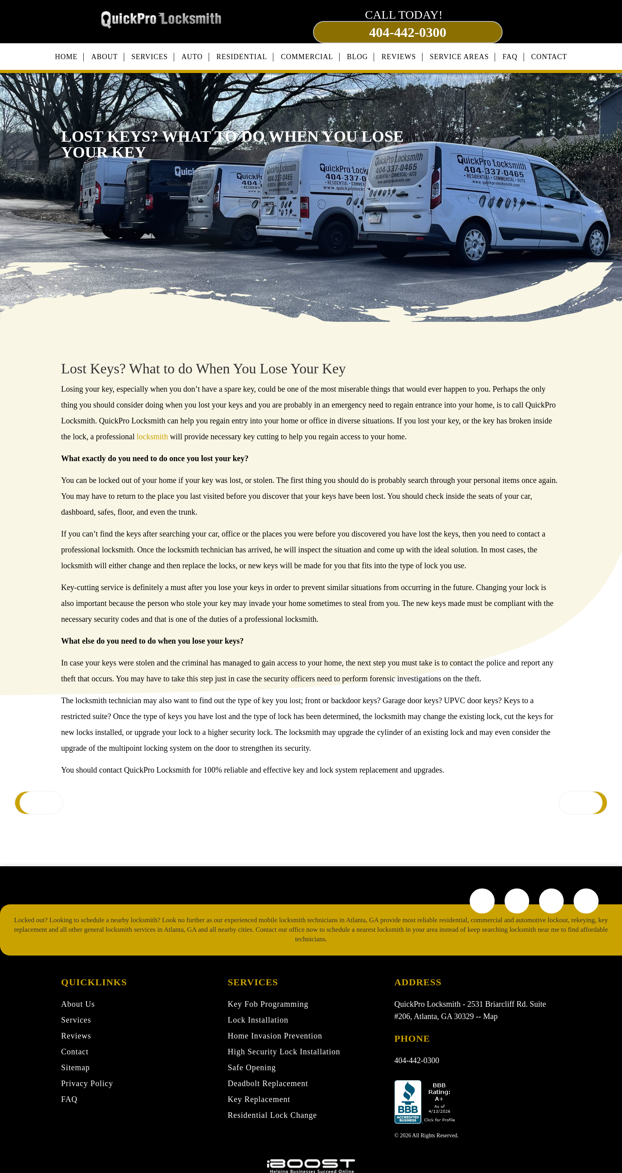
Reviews (399, 54)
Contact (549, 54)
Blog (357, 54)
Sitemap (75, 1067)
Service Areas (459, 54)
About (104, 54)
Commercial (307, 54)
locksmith (152, 433)
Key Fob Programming (268, 1004)
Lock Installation (258, 1019)
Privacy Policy (87, 1083)
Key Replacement (259, 1099)
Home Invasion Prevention (275, 1035)
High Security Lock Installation (284, 1051)
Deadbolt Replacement (268, 1083)
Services (149, 54)
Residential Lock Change (272, 1115)
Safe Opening (252, 1067)
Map (490, 1015)
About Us (78, 1004)
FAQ (510, 54)
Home (66, 54)
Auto (192, 54)
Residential (242, 54)
